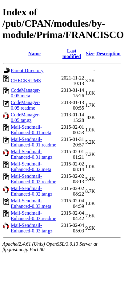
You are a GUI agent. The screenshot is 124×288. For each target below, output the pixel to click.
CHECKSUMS (26, 80)
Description (108, 53)
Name (34, 53)
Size (90, 53)
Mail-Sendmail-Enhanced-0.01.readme (33, 142)
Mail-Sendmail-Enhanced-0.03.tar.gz (32, 228)
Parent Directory (27, 70)
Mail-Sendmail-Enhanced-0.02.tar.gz (32, 191)
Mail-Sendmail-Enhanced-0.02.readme (33, 178)
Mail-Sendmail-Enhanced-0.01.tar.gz (32, 154)
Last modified (71, 53)
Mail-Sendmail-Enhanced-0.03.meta (31, 203)
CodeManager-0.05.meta (25, 93)
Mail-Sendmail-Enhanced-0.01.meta (31, 129)
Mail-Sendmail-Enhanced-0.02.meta (31, 166)
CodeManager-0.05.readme (25, 105)
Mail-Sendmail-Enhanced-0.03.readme (33, 215)
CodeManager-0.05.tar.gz (25, 117)
